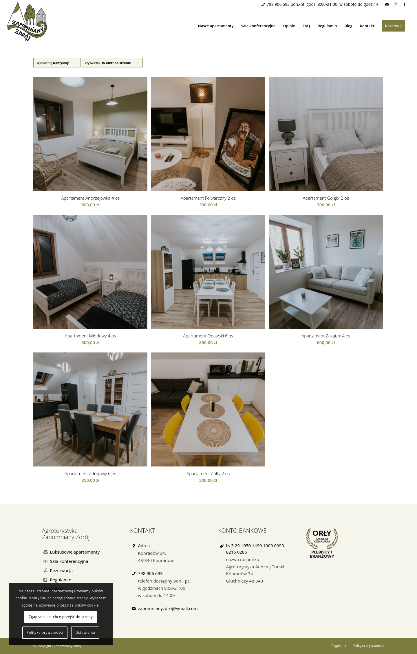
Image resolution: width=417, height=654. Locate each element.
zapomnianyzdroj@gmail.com (168, 608)
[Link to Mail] (387, 4)
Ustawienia (85, 632)
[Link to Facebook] (404, 4)
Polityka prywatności (45, 632)
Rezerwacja (61, 570)
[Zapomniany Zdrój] (28, 21)
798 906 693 (278, 4)
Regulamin (61, 580)
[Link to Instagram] (395, 4)
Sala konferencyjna (69, 561)
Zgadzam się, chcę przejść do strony (61, 616)
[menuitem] (215, 26)
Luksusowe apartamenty (75, 552)
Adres (144, 545)
